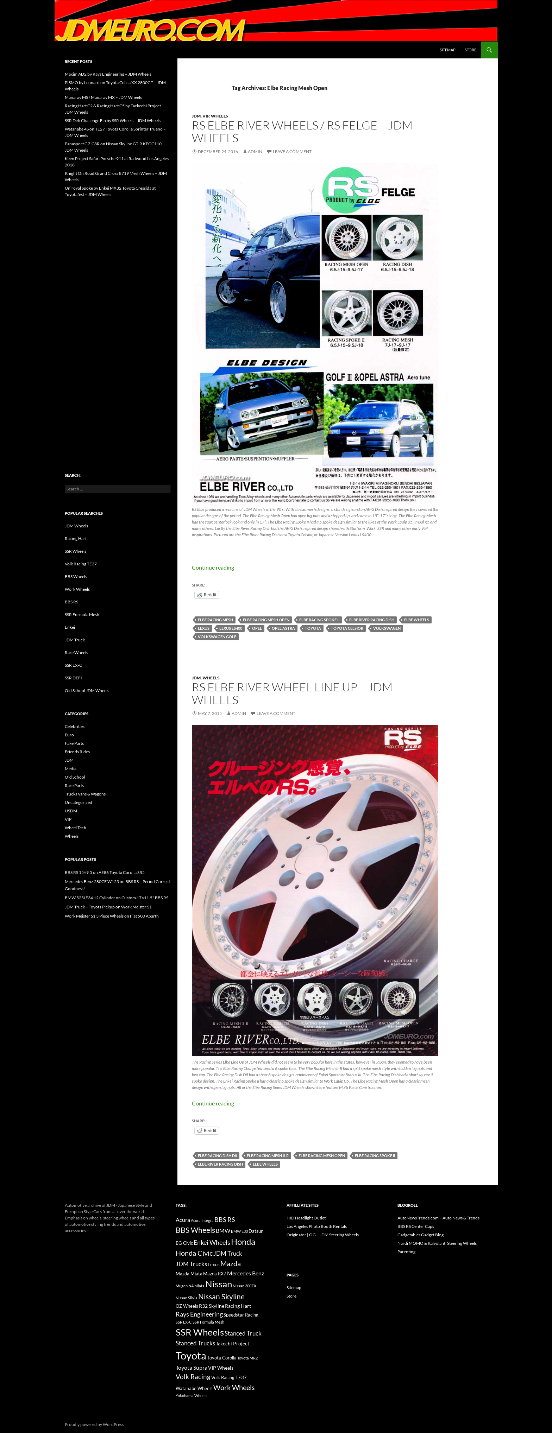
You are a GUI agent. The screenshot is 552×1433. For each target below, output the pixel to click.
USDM (71, 810)
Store (470, 49)
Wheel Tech (75, 827)
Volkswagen (387, 628)
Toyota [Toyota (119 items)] (191, 1355)
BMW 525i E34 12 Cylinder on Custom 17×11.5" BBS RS (116, 897)
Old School (75, 777)
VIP (205, 116)
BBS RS (71, 601)
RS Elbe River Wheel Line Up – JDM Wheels (292, 693)
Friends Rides (77, 751)
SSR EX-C (73, 665)
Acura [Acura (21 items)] (183, 1220)
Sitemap (448, 49)
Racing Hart (76, 538)
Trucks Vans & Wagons (85, 794)
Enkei (70, 627)
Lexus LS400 (230, 628)
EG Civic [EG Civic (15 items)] (184, 1243)
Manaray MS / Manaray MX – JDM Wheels (103, 97)
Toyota (313, 628)
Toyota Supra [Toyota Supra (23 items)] (191, 1367)
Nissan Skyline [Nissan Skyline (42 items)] (221, 1296)
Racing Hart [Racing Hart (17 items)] (238, 1306)
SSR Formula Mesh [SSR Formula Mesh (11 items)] (208, 1322)
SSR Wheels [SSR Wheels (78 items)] (200, 1332)
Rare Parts (74, 785)
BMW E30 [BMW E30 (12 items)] (239, 1231)
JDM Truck (75, 639)
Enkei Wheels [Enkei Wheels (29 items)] (212, 1242)
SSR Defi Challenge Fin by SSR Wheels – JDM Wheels (113, 120)
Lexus (203, 628)
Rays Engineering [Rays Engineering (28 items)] (199, 1314)
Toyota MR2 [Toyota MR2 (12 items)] (247, 1358)
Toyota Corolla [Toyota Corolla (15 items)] (222, 1358)
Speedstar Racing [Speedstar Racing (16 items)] (241, 1315)
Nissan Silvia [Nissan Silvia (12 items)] (186, 1297)
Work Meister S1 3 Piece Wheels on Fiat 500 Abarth (112, 916)
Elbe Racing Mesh (215, 619)
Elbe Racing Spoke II (319, 619)
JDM (196, 116)
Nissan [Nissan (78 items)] (218, 1283)
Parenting (406, 1251)
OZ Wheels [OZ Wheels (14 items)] (187, 1306)
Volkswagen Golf (217, 636)
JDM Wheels (76, 525)
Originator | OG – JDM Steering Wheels (323, 1234)
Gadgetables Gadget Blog (420, 1234)
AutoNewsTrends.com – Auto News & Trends (438, 1217)
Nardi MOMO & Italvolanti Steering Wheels (437, 1243)
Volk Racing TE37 (81, 563)
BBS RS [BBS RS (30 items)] (224, 1219)
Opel (257, 628)
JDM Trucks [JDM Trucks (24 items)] (191, 1264)
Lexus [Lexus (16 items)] (214, 1264)
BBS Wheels (76, 576)
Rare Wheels (76, 652)
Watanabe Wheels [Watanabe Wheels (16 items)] (194, 1388)
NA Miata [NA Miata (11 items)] (196, 1285)
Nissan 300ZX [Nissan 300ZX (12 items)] (244, 1285)
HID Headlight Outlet (306, 1217)
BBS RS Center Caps (415, 1226)
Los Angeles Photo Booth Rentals (317, 1226)
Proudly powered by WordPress (94, 1424)
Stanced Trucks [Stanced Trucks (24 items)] (195, 1343)
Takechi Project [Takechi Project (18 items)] (232, 1343)
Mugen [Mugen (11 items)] (182, 1285)
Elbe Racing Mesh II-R (268, 1155)
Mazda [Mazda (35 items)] (230, 1264)
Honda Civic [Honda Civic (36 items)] (194, 1253)
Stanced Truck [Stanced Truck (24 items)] (243, 1333)
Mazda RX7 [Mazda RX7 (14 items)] (214, 1273)
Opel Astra (283, 628)
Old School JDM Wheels (87, 690)
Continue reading (216, 567)
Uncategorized (78, 802)
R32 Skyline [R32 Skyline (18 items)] (211, 1306)
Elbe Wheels (416, 619)
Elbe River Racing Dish (371, 619)
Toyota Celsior (347, 628)
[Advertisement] (117, 320)
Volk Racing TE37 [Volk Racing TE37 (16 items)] (229, 1377)
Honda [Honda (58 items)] (243, 1242)
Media (70, 768)
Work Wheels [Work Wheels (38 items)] (234, 1387)
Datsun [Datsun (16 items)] (256, 1231)
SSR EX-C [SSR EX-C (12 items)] (184, 1322)
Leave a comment (292, 151)
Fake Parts (74, 743)
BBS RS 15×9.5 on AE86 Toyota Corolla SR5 (105, 872)
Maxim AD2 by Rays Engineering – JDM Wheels (108, 74)
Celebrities (74, 726)
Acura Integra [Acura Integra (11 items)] (202, 1220)
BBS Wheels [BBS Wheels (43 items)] (195, 1229)
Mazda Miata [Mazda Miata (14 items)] (189, 1273)
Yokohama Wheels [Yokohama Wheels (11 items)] (191, 1395)
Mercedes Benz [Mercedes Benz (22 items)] (245, 1273)
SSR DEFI (73, 677)
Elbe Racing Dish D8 (217, 1155)
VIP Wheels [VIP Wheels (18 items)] (220, 1368)
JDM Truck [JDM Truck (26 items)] (227, 1253)
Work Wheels (77, 589)
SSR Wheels (75, 551)
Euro (69, 734)
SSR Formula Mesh (82, 614)
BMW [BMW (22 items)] (223, 1230)
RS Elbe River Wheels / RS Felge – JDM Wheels (302, 131)
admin (255, 151)
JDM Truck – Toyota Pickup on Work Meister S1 (108, 906)
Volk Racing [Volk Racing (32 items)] (193, 1376)
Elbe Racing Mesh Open (266, 619)
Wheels (219, 116)
